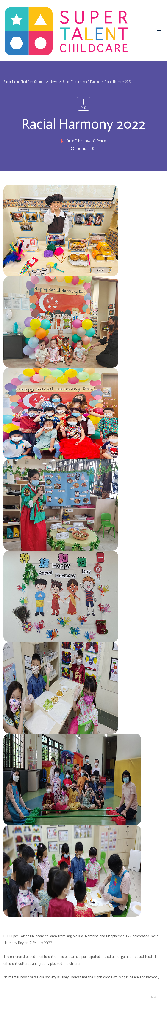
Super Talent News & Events (86, 140)
